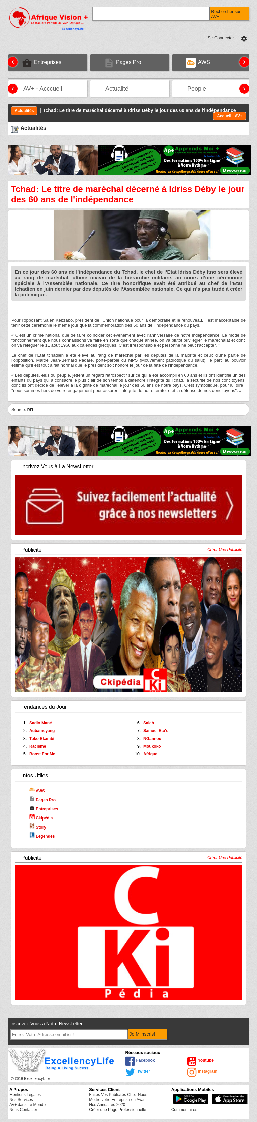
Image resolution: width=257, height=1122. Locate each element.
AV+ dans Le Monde (27, 1104)
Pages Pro (42, 800)
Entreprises (43, 809)
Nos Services (21, 1099)
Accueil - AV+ (229, 116)
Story (37, 827)
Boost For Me (42, 754)
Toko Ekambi (41, 738)
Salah (148, 723)
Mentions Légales (25, 1094)
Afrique (150, 754)
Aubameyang (42, 730)
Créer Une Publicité (224, 549)
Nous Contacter (23, 1109)
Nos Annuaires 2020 (107, 1104)
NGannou (152, 738)
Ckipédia (41, 818)
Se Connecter (221, 37)
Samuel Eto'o (156, 730)
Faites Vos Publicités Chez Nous (118, 1094)
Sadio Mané (40, 723)
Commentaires (184, 1109)
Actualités (24, 110)
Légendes (42, 836)
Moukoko (152, 746)
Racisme (37, 746)
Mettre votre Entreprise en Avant (118, 1099)
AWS (37, 791)
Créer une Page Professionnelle (117, 1109)
